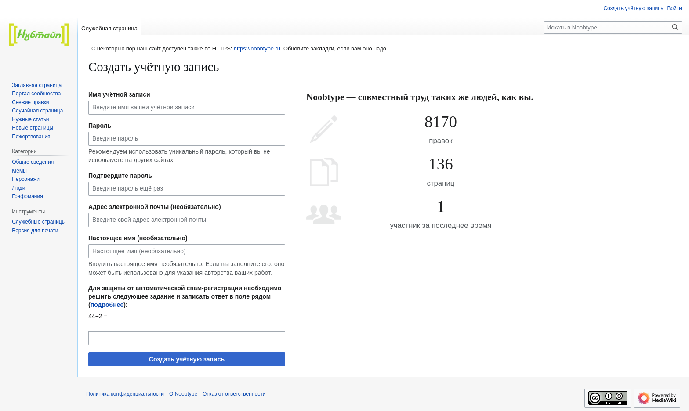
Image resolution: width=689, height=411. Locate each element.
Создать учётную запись (187, 359)
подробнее (107, 304)
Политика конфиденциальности (125, 394)
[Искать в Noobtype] (613, 27)
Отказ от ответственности (234, 394)
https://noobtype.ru (257, 48)
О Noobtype (183, 394)
